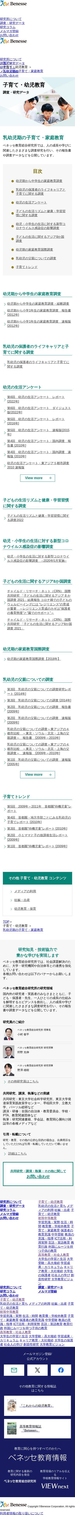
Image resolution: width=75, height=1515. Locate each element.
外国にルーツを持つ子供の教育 (25, 1328)
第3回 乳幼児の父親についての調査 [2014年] (39, 700)
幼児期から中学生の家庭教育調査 (39, 181)
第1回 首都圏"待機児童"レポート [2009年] (37, 846)
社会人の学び (60, 1275)
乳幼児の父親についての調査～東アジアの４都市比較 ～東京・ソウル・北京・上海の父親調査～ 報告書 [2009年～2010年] (38, 733)
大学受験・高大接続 (43, 1336)
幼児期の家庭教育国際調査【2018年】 (34, 659)
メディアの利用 (25, 891)
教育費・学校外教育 (56, 1226)
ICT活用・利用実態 (26, 1324)
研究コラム (8, 27)
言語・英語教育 (59, 1242)
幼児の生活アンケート (31, 202)
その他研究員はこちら (23, 1081)
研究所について (11, 19)
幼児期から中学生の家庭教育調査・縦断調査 (38, 303)
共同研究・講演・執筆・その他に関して (37, 1174)
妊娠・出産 (22, 900)
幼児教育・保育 (25, 908)
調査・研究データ (12, 23)
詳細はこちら (17, 1153)
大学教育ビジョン (52, 1344)
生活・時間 (30, 1316)
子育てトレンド (27, 267)
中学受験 (57, 1234)
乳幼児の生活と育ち (52, 1206)
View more (34, 478)
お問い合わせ (9, 35)
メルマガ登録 (9, 31)
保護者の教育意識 (31, 1320)
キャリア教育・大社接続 (36, 1340)
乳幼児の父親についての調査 (36, 258)
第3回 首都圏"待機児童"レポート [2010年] (37, 828)
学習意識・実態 (49, 1222)
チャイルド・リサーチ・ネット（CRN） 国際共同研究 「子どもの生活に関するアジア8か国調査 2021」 (39, 624)
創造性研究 (31, 1344)
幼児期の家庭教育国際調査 (34, 249)
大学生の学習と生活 (52, 1258)
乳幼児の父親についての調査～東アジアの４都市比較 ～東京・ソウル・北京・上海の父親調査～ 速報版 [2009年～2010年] (38, 749)
